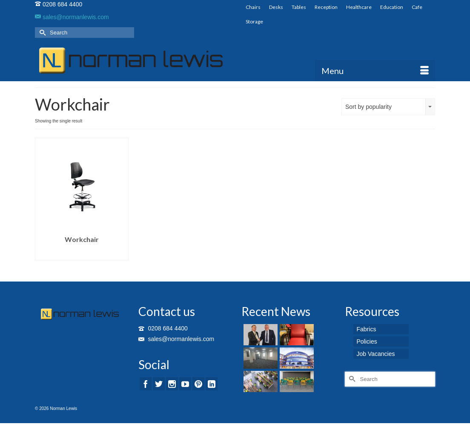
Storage (254, 21)
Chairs (253, 7)
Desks (276, 7)
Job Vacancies (376, 353)
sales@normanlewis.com (72, 17)
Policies (367, 341)
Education (391, 7)
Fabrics (366, 329)
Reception (326, 7)
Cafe (417, 7)
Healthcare (359, 7)
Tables (299, 7)
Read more (81, 254)
